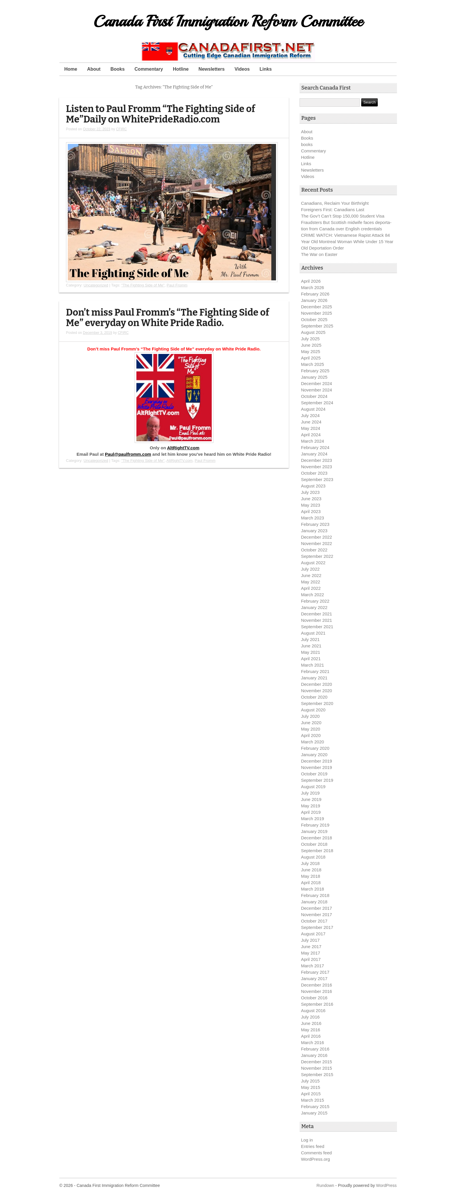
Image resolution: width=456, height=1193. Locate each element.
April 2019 (311, 812)
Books (118, 69)
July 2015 (310, 1080)
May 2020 (310, 729)
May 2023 (310, 505)
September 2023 (317, 479)
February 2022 (315, 601)
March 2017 (312, 965)
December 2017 (316, 908)
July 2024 (310, 415)
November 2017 (316, 914)
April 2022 (311, 588)
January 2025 (314, 377)
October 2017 (314, 920)
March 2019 (312, 818)
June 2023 (311, 498)
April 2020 (311, 735)
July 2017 (310, 940)
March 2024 (312, 441)
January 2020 (314, 754)
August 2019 (313, 786)
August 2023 (313, 485)
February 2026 (315, 293)
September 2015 (317, 1074)
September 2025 (317, 325)
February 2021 (315, 671)
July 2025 (310, 338)
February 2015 (315, 1106)
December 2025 (316, 306)
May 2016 (310, 1029)
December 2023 (316, 460)
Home (70, 69)
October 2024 (314, 396)
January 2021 (314, 677)
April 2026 (311, 281)
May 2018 (310, 876)
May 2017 (310, 952)
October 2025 (314, 319)
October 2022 (314, 549)
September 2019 (317, 780)
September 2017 (317, 927)
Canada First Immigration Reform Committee (228, 21)
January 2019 (314, 831)
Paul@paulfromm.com (128, 454)
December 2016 (316, 984)
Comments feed (316, 1152)
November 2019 (316, 767)
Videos (242, 69)
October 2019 (314, 773)
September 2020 (317, 703)
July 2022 (310, 569)
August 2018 (313, 856)
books (307, 144)
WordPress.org (315, 1159)
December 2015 (316, 1061)
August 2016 (313, 1010)
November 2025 (316, 313)
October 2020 (314, 697)
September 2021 (317, 626)
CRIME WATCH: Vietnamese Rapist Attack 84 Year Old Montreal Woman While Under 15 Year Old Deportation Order (347, 241)
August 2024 (313, 409)
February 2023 (315, 524)
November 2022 (316, 543)
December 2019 (316, 760)
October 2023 (314, 473)
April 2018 (311, 882)
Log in (307, 1139)
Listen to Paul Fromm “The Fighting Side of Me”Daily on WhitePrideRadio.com (160, 114)
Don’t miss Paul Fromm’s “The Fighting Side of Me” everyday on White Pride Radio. (167, 318)
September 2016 (317, 1004)
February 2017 (315, 972)
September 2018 (317, 850)
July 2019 (310, 792)
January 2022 (314, 607)
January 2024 (314, 453)
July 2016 (310, 1016)
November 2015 (316, 1068)
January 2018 (314, 901)
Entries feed (312, 1146)
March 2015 (312, 1100)
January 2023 (314, 530)
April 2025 (311, 357)
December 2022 (316, 537)
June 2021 (311, 645)
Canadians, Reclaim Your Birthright (335, 203)
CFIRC (121, 129)
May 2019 (310, 805)
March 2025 (312, 364)
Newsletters (212, 69)
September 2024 (317, 402)
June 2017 (311, 946)
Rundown (325, 1185)
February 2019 (315, 824)
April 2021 (311, 658)
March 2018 (312, 888)
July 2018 (310, 863)
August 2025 (313, 332)
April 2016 (311, 1036)
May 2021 (310, 652)
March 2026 (312, 287)
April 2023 (311, 511)
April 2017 (311, 959)
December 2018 (316, 837)
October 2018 (314, 844)
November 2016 (316, 991)
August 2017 (313, 933)
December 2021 (316, 613)
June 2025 (311, 345)
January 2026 (314, 300)
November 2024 (316, 389)
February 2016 (315, 1048)
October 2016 (314, 997)
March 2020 (312, 741)
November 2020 (316, 690)
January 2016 (314, 1055)
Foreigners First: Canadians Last (332, 209)
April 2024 (311, 434)
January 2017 (314, 978)
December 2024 (316, 383)
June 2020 (311, 722)
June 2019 (311, 799)
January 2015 (314, 1112)
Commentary (149, 69)
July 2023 (310, 492)
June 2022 (311, 575)
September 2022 (317, 556)
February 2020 (315, 748)
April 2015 (311, 1093)
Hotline (180, 69)
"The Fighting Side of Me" (143, 285)
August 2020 (313, 709)
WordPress (386, 1185)
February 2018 (315, 895)
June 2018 (311, 869)
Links (266, 69)
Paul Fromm (177, 285)
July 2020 (310, 716)
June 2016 (311, 1023)
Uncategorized (95, 285)
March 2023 (312, 517)
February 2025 (315, 370)
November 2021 (316, 620)
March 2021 (312, 665)
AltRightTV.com (183, 447)
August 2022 (313, 562)
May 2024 (310, 428)
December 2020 (316, 684)
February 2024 (315, 447)
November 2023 (316, 466)
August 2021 (313, 633)
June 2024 (311, 421)
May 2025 (310, 351)
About (93, 69)
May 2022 (310, 581)
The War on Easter (319, 254)
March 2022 (312, 594)
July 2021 (310, 639)
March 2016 (312, 1042)
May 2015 (310, 1087)
